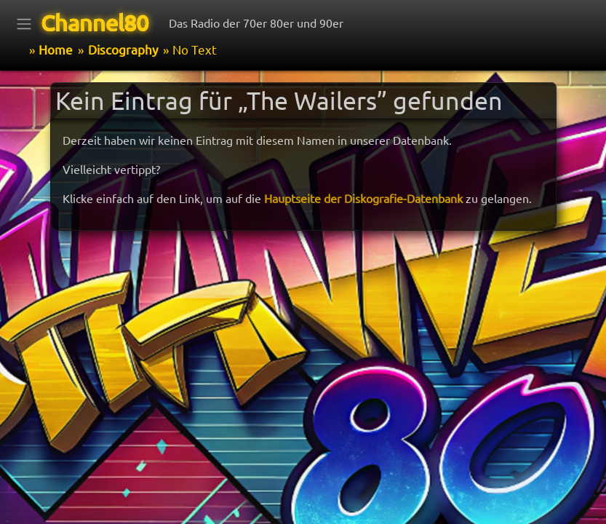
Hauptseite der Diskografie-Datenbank (363, 198)
